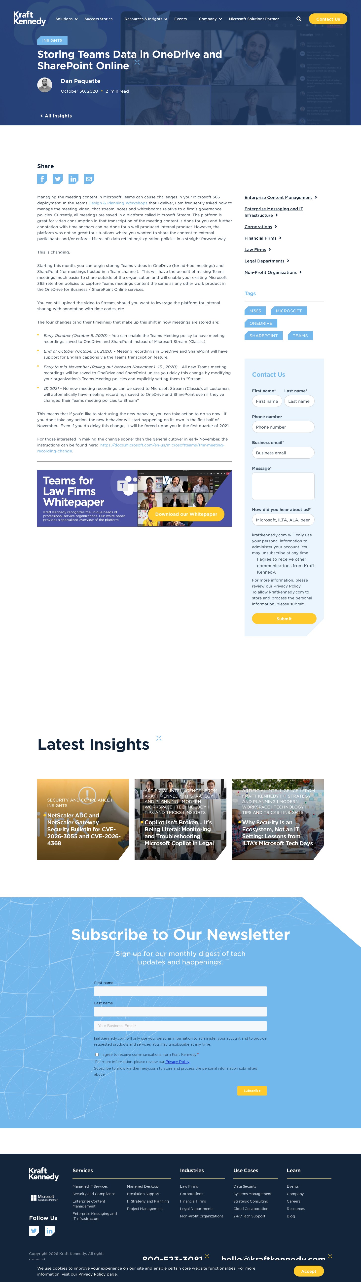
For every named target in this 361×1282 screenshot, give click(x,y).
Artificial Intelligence (172, 790)
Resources (296, 1208)
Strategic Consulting (250, 1201)
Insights (195, 812)
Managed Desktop (143, 1186)
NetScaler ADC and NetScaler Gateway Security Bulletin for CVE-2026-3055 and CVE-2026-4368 (84, 829)
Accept (309, 1271)
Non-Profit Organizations (271, 272)
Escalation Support (143, 1193)
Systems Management (252, 1193)
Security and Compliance (78, 799)
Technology (191, 806)
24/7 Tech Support (249, 1216)
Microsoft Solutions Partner (254, 19)
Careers (293, 1201)
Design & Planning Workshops (118, 202)
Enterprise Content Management (278, 197)
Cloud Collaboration (250, 1208)
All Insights (58, 115)
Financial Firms (260, 237)
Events (180, 19)
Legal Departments (264, 260)
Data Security (245, 1186)
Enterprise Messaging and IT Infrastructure (274, 212)
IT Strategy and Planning (148, 1201)
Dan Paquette (81, 80)
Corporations (258, 226)
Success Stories (98, 19)
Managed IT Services (90, 1186)
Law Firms (255, 249)
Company (208, 19)
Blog (291, 1216)
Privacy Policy (287, 586)
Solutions (64, 19)
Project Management (145, 1208)
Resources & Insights (143, 19)
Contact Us (328, 18)
